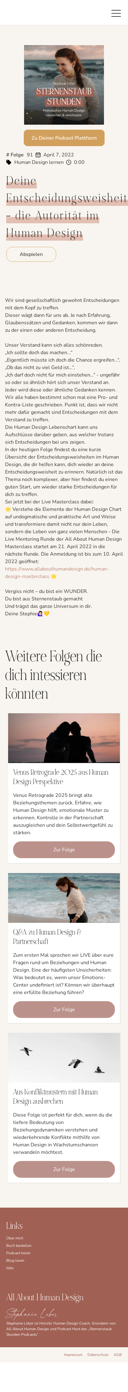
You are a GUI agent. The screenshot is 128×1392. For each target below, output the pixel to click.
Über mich (14, 1238)
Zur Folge (64, 849)
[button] (116, 12)
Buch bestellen (19, 1245)
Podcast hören (18, 1253)
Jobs (10, 1267)
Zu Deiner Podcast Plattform (64, 138)
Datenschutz (98, 1354)
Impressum (73, 1354)
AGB (118, 1354)
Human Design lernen (39, 162)
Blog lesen (15, 1260)
